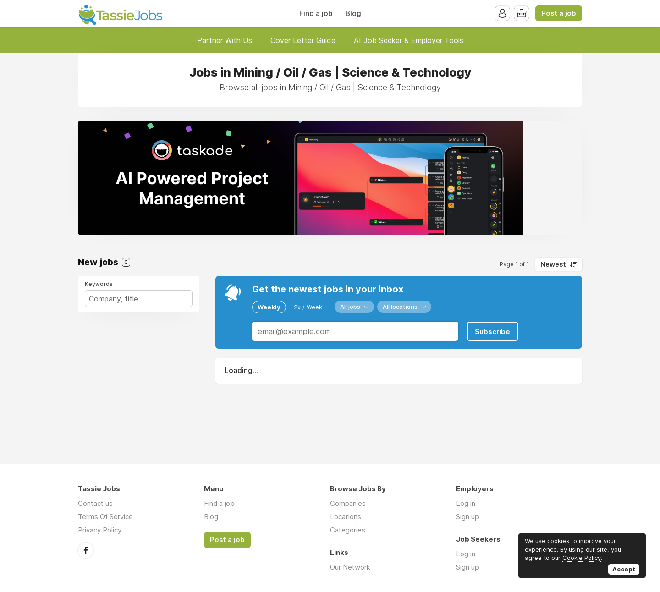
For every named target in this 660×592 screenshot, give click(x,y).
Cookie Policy (581, 557)
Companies (348, 503)
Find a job (315, 13)
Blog (353, 13)
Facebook (86, 550)
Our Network (350, 567)
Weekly (269, 307)
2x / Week (308, 307)
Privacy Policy (99, 530)
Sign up (467, 516)
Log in (465, 503)
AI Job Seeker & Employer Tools (408, 40)
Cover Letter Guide (303, 40)
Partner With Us (224, 40)
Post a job (558, 13)
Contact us (95, 503)
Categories (347, 530)
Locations (345, 516)
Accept (623, 569)
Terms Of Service (105, 516)
